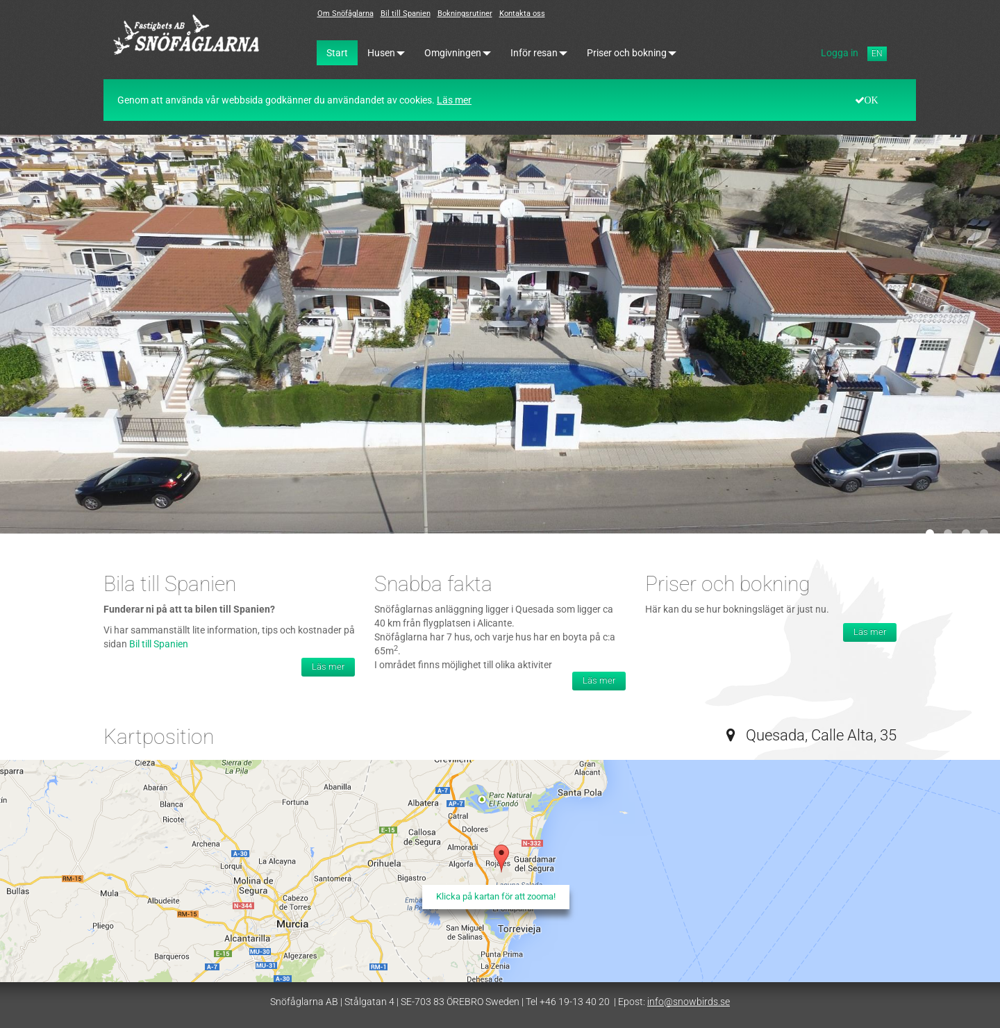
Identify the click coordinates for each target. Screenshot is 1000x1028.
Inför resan (538, 52)
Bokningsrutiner (465, 13)
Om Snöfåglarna (345, 13)
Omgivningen (457, 52)
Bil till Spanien (406, 13)
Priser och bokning (631, 52)
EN (877, 53)
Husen (386, 52)
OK (871, 100)
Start (337, 52)
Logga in (839, 52)
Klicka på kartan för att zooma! (496, 896)
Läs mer (454, 100)
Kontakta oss (522, 13)
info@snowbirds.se (688, 1001)
